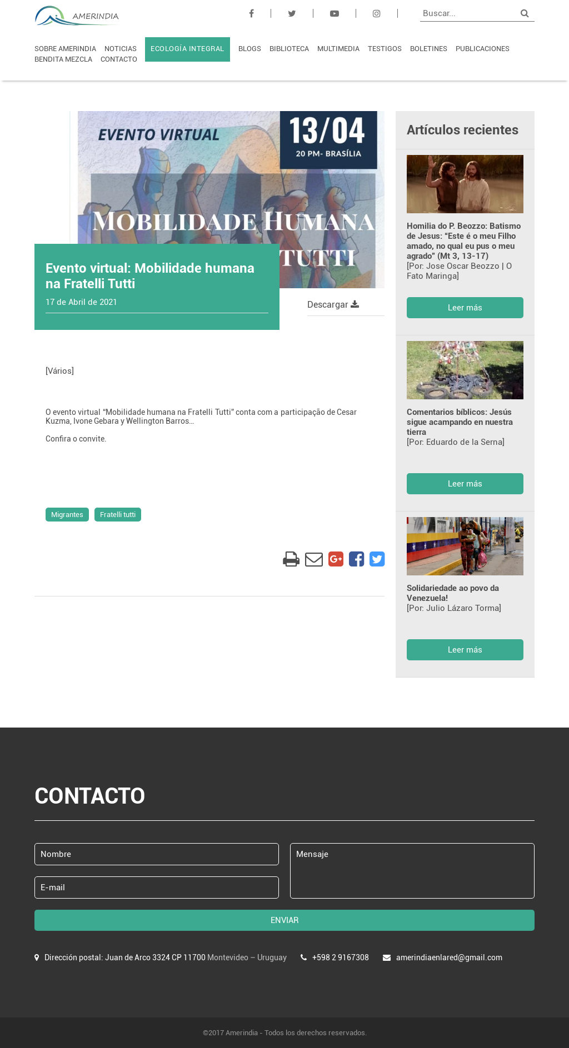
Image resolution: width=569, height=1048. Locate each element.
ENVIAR (285, 920)
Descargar (333, 304)
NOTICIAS (120, 48)
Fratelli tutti (118, 514)
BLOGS (249, 48)
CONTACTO (119, 59)
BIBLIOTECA (289, 48)
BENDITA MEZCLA (63, 59)
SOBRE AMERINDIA (65, 48)
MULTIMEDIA (338, 48)
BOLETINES (428, 48)
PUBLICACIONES (483, 48)
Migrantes (67, 514)
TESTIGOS (385, 48)
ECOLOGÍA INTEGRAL (187, 48)
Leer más (465, 308)
